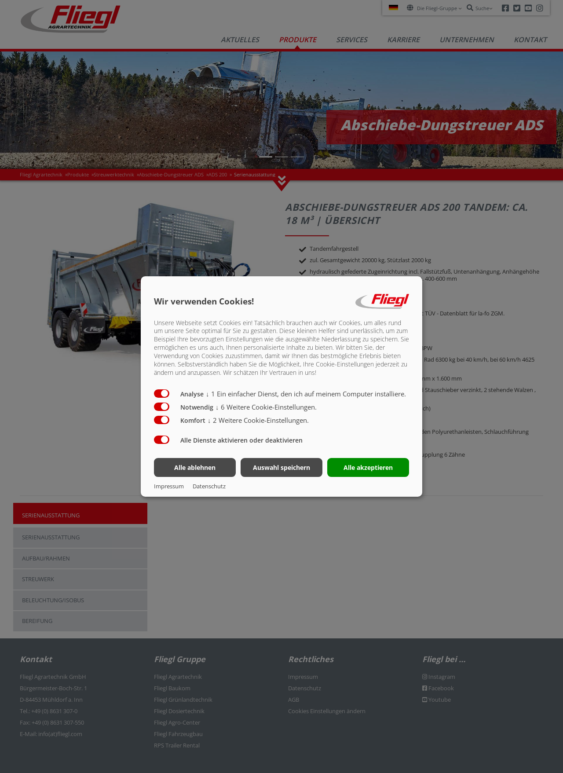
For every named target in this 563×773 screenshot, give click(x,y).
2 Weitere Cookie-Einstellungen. (258, 420)
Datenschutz (209, 486)
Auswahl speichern (281, 467)
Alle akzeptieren (368, 467)
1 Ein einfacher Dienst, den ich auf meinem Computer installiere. (306, 393)
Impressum (169, 486)
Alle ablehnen (195, 467)
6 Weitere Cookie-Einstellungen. (266, 407)
